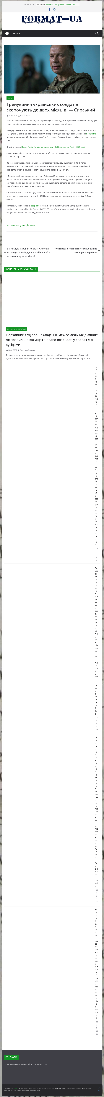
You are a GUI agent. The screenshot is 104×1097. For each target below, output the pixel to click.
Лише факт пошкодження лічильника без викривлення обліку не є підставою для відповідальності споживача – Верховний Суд (96, 641)
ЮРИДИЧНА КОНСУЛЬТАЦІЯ (16, 329)
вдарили (35, 205)
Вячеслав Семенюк (27, 350)
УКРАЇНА (10, 98)
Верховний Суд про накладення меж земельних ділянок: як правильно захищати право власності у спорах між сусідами (52, 340)
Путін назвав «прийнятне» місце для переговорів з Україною (77, 250)
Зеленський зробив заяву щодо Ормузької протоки (60, 5)
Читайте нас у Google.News (20, 225)
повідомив (91, 133)
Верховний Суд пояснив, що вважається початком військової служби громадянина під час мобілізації (96, 963)
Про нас (16, 33)
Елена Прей (25, 116)
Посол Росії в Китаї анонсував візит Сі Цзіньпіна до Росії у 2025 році (53, 147)
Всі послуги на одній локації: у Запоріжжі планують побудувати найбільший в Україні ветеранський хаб (27, 252)
